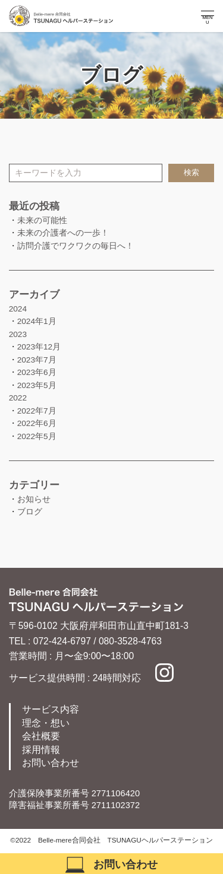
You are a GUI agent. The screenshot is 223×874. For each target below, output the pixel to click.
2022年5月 (36, 436)
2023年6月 (36, 372)
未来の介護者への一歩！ (63, 232)
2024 (18, 308)
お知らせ (34, 499)
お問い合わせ (50, 763)
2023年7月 (36, 359)
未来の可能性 (42, 220)
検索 (191, 173)
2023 (18, 334)
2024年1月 (36, 321)
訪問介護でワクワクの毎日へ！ (75, 245)
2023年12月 (39, 346)
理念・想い (46, 723)
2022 (18, 397)
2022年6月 (36, 423)
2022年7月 (36, 410)
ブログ (29, 511)
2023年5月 (36, 385)
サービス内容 (50, 709)
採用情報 (41, 750)
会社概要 (41, 736)
